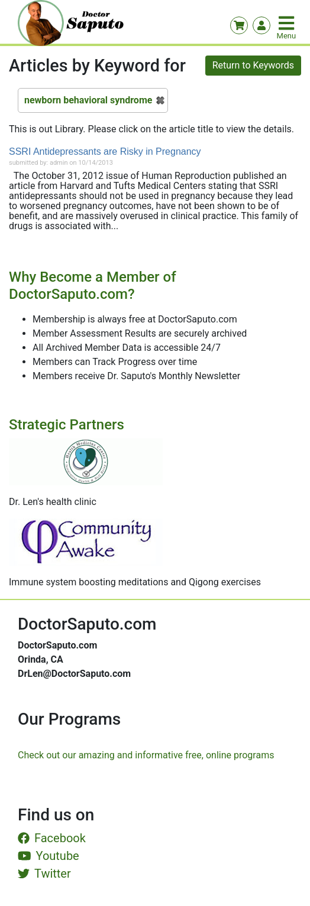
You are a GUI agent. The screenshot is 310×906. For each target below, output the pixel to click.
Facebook (52, 838)
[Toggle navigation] (287, 23)
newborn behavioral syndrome (88, 100)
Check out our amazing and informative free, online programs (146, 755)
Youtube (48, 856)
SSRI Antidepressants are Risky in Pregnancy (105, 151)
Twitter (44, 873)
